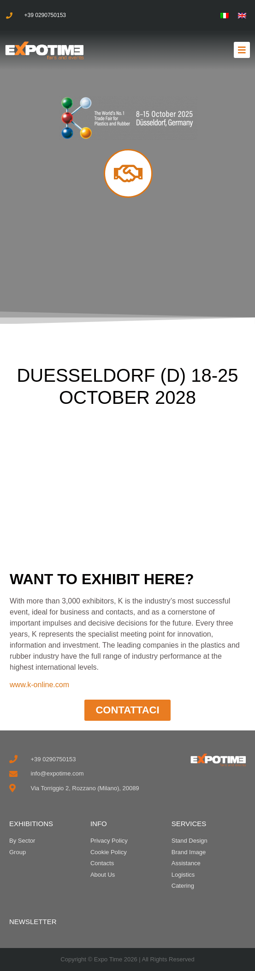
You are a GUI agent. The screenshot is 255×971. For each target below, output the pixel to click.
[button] (242, 50)
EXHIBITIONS (31, 823)
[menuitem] (224, 15)
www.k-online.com (39, 685)
